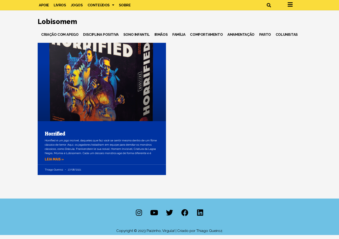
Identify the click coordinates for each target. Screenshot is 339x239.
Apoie (44, 7)
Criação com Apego (59, 38)
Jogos (77, 7)
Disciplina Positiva (100, 38)
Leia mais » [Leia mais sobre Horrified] (55, 163)
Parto (265, 38)
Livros (60, 7)
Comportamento (206, 38)
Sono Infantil (136, 38)
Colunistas (287, 38)
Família (178, 38)
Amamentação (240, 38)
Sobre (125, 7)
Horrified (55, 138)
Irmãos (161, 38)
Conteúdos (101, 7)
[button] (269, 7)
